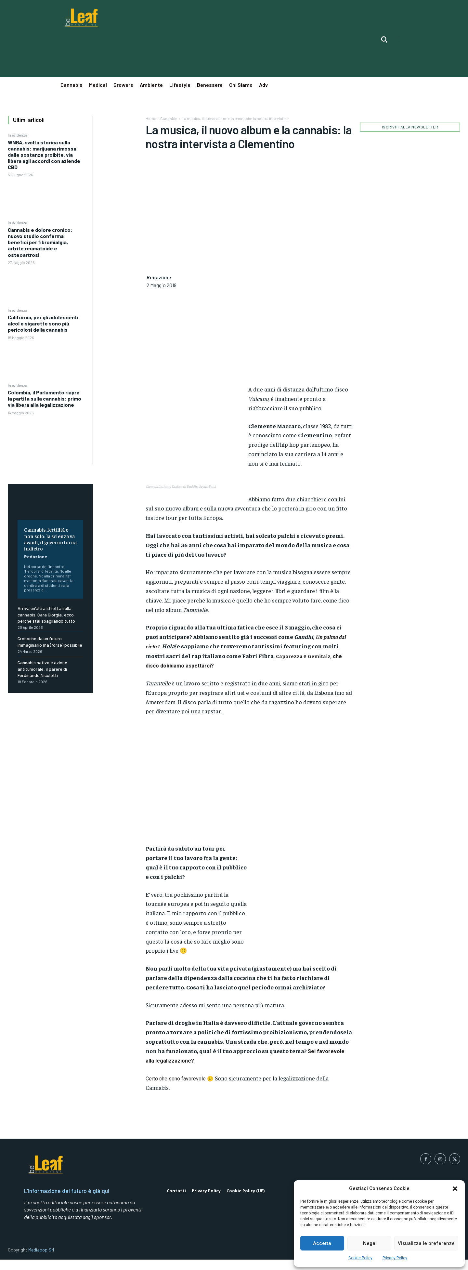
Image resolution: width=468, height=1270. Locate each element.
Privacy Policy (395, 1258)
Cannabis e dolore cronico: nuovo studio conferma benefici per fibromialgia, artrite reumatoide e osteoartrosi (40, 242)
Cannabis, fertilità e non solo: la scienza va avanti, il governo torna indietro (50, 538)
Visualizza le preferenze (426, 1243)
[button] (455, 1188)
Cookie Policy (360, 1258)
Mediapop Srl (41, 1249)
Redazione (35, 556)
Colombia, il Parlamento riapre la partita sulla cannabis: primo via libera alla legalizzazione (44, 398)
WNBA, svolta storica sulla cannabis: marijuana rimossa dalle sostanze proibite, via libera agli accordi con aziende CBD (44, 154)
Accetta (322, 1243)
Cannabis (168, 118)
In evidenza (17, 135)
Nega (369, 1243)
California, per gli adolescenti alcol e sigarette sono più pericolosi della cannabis (43, 323)
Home (151, 118)
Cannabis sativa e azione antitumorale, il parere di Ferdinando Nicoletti (42, 669)
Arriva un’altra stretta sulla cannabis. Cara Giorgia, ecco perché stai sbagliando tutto (46, 614)
